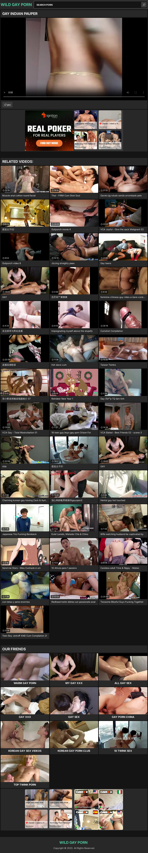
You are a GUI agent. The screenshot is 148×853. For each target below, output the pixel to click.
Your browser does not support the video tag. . (74, 59)
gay (9, 104)
